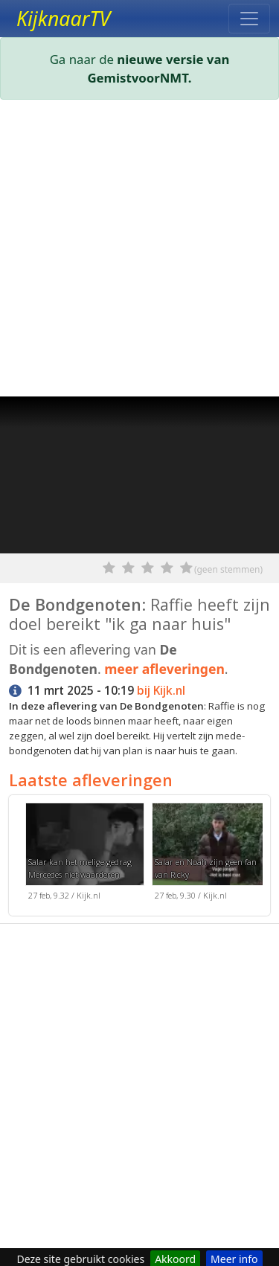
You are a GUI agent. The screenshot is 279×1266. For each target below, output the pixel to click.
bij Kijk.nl (161, 690)
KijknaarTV (63, 18)
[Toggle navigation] (249, 18)
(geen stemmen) (228, 569)
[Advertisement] (139, 251)
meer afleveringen (164, 669)
